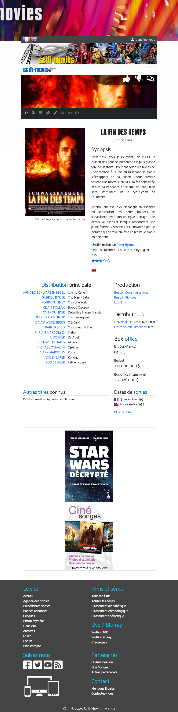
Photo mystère (33, 621)
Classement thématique (107, 616)
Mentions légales (103, 689)
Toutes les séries (103, 601)
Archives (29, 631)
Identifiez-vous (143, 40)
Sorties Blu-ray (101, 637)
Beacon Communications (131, 293)
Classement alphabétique (108, 606)
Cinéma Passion (102, 662)
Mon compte (32, 646)
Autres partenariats (104, 672)
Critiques (29, 616)
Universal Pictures (126, 322)
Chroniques (99, 642)
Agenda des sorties (36, 601)
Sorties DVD (99, 632)
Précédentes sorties (36, 606)
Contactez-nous (102, 693)
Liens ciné (30, 626)
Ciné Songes (99, 667)
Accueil (28, 596)
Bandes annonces (35, 611)
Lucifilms (120, 302)
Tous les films (100, 596)
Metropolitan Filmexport (130, 327)
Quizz (27, 636)
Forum (27, 641)
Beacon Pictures (125, 297)
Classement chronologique (109, 611)
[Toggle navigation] (151, 69)
